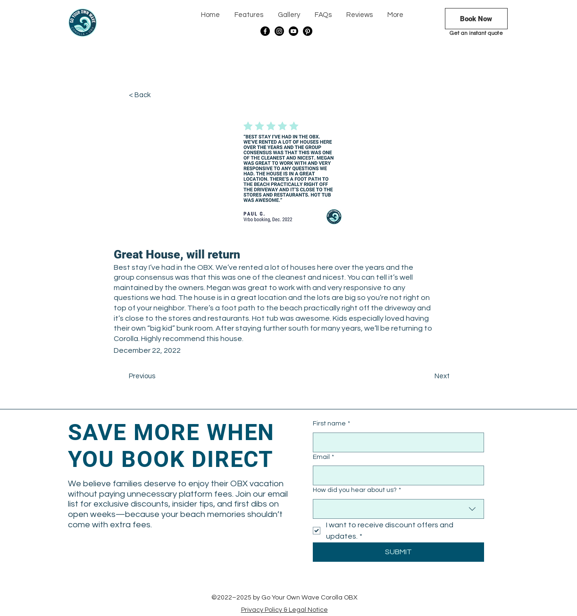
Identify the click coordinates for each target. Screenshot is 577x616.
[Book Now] (476, 18)
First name (331, 424)
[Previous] (160, 376)
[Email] (395, 475)
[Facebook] (265, 31)
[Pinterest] (307, 31)
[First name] (395, 442)
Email (323, 457)
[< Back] (160, 95)
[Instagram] (279, 31)
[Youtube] (293, 31)
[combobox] (398, 509)
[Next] (426, 376)
